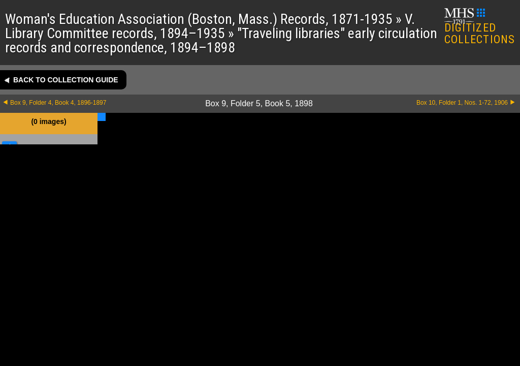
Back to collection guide (65, 80)
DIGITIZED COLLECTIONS (479, 27)
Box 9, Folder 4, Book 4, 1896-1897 (58, 103)
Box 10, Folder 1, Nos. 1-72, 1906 (462, 103)
